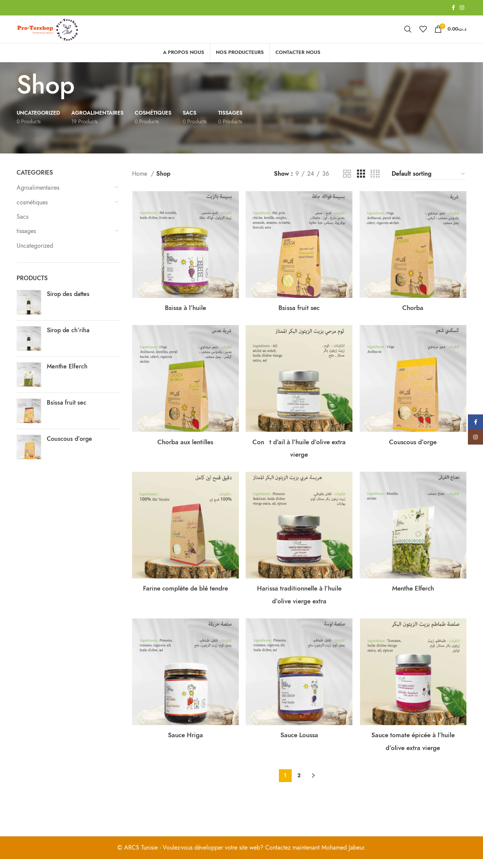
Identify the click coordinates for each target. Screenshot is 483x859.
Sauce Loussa (299, 760)
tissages (26, 243)
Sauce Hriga (183, 760)
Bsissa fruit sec (66, 415)
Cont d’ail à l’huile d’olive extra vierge (299, 458)
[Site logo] (63, 35)
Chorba (414, 316)
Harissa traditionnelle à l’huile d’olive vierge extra (299, 612)
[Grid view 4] (375, 186)
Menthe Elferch (67, 379)
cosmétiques (32, 214)
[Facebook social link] (453, 8)
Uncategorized (35, 258)
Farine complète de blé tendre (184, 606)
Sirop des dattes (68, 306)
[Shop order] (428, 186)
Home (140, 186)
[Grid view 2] (347, 186)
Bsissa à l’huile (183, 316)
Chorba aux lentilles (184, 451)
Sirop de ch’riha (68, 343)
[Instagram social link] (461, 8)
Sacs (22, 229)
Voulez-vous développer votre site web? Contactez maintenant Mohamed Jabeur (263, 848)
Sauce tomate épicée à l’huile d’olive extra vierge (414, 773)
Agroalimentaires (38, 200)
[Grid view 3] (361, 186)
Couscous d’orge (69, 451)
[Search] (407, 35)
